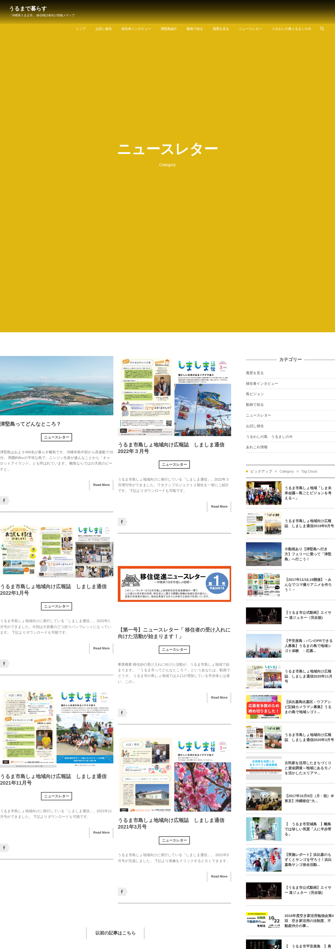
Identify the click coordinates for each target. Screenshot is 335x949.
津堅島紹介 (169, 29)
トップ (80, 29)
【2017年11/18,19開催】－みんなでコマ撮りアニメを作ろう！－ (308, 585)
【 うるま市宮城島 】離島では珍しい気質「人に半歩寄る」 (308, 829)
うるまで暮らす (28, 8)
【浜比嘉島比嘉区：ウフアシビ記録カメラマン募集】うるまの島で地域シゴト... (308, 707)
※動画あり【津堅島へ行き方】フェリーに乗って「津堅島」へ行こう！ (308, 554)
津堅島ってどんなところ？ (30, 424)
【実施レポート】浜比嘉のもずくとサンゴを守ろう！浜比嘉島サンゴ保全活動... (308, 860)
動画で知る (195, 29)
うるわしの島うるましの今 (291, 29)
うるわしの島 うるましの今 (269, 437)
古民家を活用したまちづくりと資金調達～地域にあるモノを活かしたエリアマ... (308, 768)
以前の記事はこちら (116, 933)
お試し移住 (103, 29)
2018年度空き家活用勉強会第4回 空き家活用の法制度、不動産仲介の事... (309, 921)
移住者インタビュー (136, 29)
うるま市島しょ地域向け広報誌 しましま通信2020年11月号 (308, 676)
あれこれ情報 (257, 447)
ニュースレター (250, 29)
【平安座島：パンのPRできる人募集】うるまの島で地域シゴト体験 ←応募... (309, 646)
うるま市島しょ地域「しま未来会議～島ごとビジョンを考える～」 (308, 493)
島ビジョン (255, 394)
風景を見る (221, 29)
